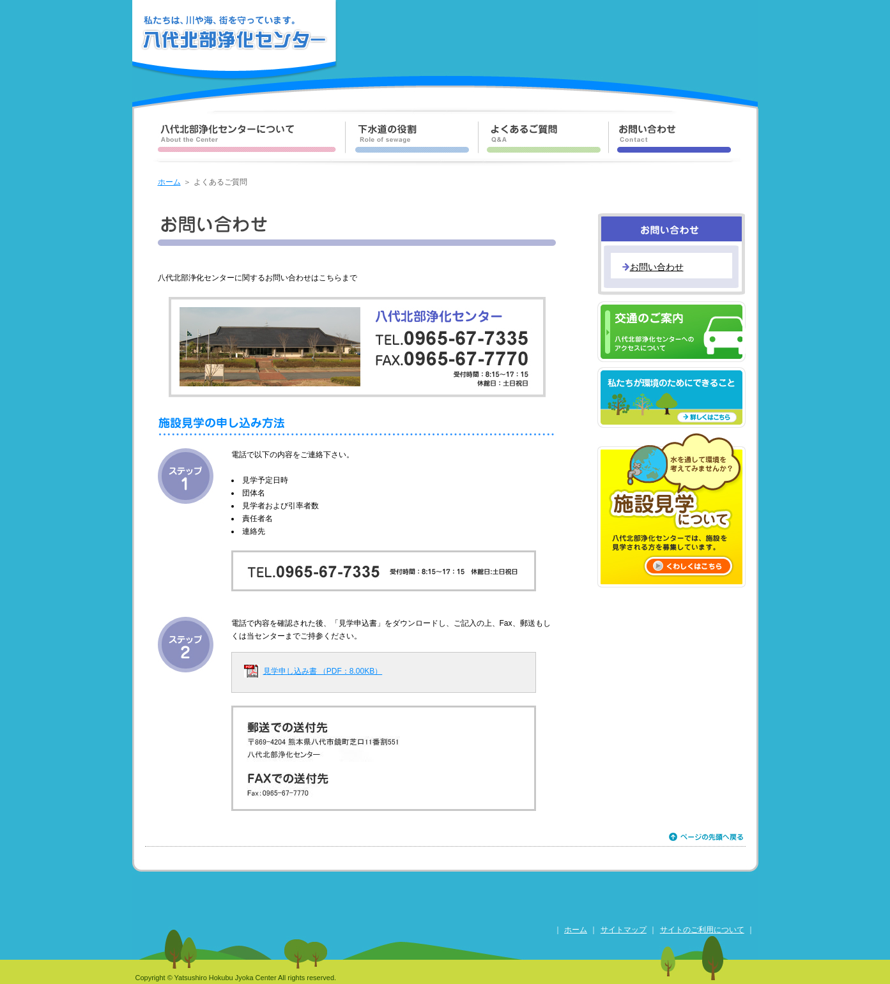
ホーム (169, 182)
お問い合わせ (657, 267)
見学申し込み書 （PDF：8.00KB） (323, 671)
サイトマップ (624, 929)
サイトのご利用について (702, 929)
